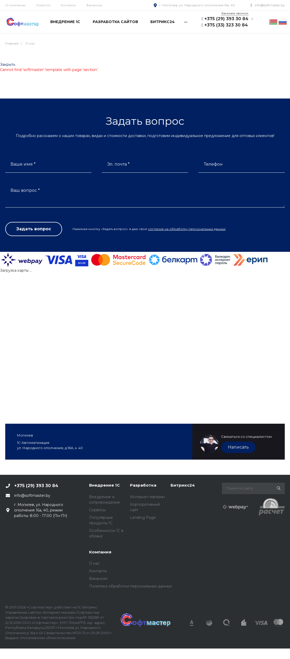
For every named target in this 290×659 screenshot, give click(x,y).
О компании (15, 5)
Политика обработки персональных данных (130, 586)
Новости (43, 5)
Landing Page (143, 517)
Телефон (213, 164)
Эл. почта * (118, 164)
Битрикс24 (183, 485)
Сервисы (97, 510)
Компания (100, 551)
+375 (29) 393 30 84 (226, 18)
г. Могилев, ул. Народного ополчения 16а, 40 (197, 5)
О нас (94, 563)
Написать (238, 447)
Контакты (68, 5)
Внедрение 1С (104, 485)
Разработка (143, 485)
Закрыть (7, 64)
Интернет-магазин (147, 496)
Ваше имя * (23, 164)
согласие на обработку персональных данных (187, 229)
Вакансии (94, 5)
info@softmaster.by (270, 5)
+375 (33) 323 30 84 (226, 25)
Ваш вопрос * (25, 190)
